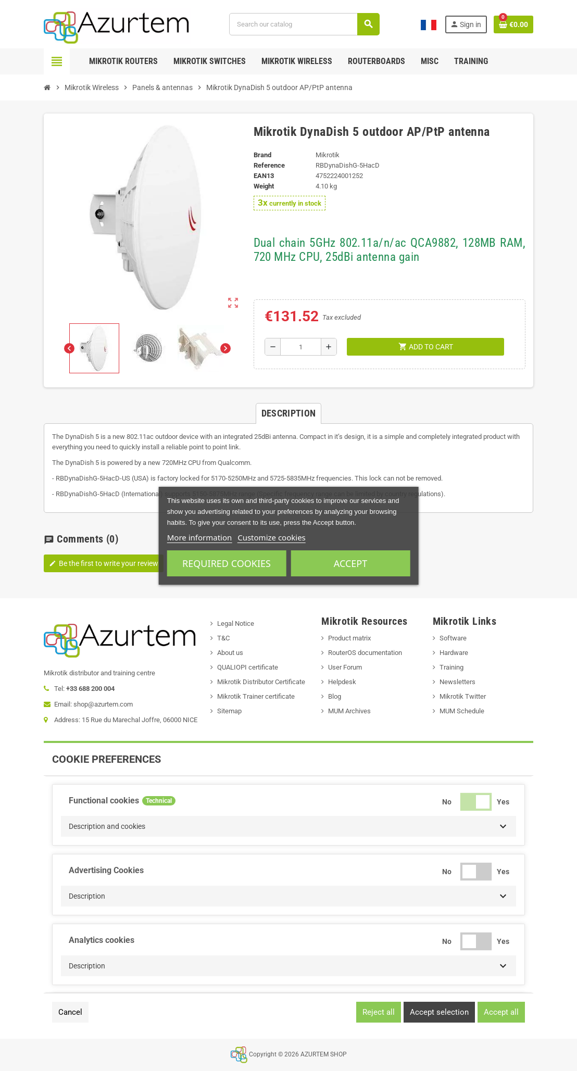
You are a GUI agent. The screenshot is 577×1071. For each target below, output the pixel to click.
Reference (269, 165)
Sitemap (229, 711)
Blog (334, 696)
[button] (288, 826)
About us (230, 653)
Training (451, 667)
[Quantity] (300, 346)
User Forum (345, 667)
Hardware (454, 653)
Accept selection (439, 1012)
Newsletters (457, 682)
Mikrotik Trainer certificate (256, 696)
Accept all (501, 1012)
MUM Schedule (462, 711)
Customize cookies (271, 537)
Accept (350, 563)
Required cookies (226, 563)
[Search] (304, 24)
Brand (262, 155)
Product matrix (349, 638)
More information (199, 537)
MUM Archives (349, 711)
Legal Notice (235, 623)
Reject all (378, 1012)
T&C (223, 638)
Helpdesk (342, 682)
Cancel (70, 1012)
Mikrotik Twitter (463, 696)
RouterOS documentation (365, 653)
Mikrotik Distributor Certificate (261, 682)
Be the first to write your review (103, 563)
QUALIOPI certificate (247, 667)
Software (453, 638)
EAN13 (264, 176)
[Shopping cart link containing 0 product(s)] (513, 24)
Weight (264, 186)
